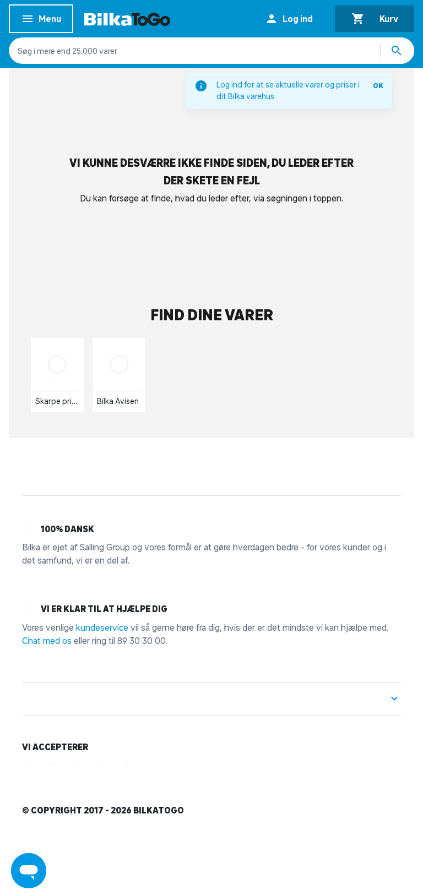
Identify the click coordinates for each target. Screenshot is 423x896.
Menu (41, 21)
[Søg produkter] (397, 50)
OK (378, 85)
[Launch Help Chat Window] (28, 870)
